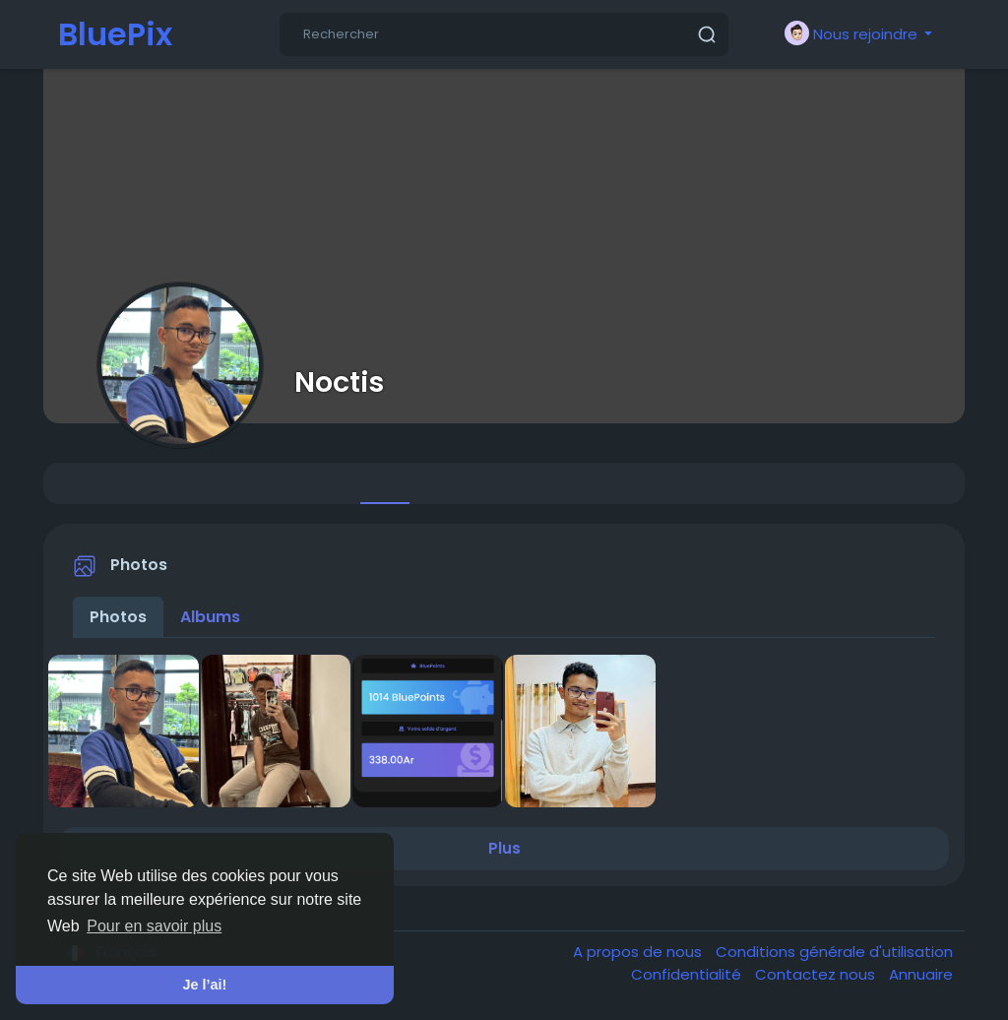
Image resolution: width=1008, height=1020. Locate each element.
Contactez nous (817, 974)
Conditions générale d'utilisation (834, 951)
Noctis (339, 382)
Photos (118, 617)
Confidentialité (688, 974)
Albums (210, 617)
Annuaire (921, 974)
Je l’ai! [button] (205, 984)
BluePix (115, 34)
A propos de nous (639, 951)
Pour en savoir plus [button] (154, 926)
